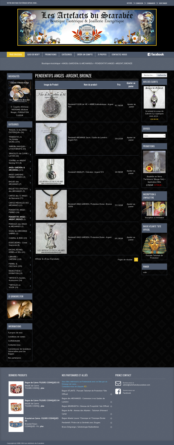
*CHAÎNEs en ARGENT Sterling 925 (17, 161)
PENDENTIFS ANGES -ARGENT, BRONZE (113, 63)
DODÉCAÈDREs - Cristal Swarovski (18, 243)
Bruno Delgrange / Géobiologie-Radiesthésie (87, 427)
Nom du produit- (91, 84)
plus (42, 388)
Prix (118, 84)
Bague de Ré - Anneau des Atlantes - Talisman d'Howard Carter (87, 412)
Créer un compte (85, 54)
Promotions (51, 54)
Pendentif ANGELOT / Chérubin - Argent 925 (86, 172)
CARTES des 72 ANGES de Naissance (18, 197)
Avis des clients (150, 81)
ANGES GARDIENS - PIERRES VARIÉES (17, 175)
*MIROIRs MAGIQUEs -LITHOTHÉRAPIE (18, 147)
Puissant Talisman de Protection (154, 246)
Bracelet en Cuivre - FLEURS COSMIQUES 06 (41, 419)
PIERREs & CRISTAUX (15, 265)
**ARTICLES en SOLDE (15, 286)
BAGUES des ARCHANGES (15, 182)
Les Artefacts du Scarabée (34, 443)
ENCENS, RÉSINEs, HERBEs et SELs (17, 250)
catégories (67, 54)
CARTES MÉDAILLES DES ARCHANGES (19, 204)
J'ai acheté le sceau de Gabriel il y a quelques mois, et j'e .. (154, 113)
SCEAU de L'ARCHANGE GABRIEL (18, 232)
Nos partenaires (14, 358)
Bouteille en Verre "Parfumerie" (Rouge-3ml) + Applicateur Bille (154, 179)
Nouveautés (13, 76)
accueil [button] (129, 3)
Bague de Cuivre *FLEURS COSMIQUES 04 (42, 400)
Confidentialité (14, 341)
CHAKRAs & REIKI (18, 238)
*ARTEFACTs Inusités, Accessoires (17, 279)
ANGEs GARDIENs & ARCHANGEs (77, 63)
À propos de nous (15, 332)
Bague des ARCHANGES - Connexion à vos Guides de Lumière (87, 400)
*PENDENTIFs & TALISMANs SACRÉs (15, 139)
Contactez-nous (119, 54)
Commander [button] (150, 3)
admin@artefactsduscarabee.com (136, 385)
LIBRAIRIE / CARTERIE (15, 258)
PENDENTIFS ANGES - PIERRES (17, 211)
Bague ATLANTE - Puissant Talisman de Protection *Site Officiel (87, 392)
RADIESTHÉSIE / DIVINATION (15, 272)
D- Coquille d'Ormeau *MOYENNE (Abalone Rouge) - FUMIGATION (20, 109)
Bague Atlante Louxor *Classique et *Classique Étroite (87, 418)
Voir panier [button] (163, 3)
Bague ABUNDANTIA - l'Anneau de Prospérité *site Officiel (87, 406)
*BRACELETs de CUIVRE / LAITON (19, 154)
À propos (102, 54)
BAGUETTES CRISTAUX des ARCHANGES (18, 189)
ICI (85, 386)
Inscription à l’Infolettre (154, 210)
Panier (146, 266)
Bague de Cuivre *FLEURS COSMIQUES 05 (42, 382)
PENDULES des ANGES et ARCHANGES (18, 225)
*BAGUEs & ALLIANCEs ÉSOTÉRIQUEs (18, 131)
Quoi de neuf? (33, 54)
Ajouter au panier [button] (131, 105)
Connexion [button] (139, 3)
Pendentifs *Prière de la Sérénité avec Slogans (87, 422)
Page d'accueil (16, 54)
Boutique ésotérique (51, 63)
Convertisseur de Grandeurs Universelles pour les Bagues (19, 351)
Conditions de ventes (16, 336)
